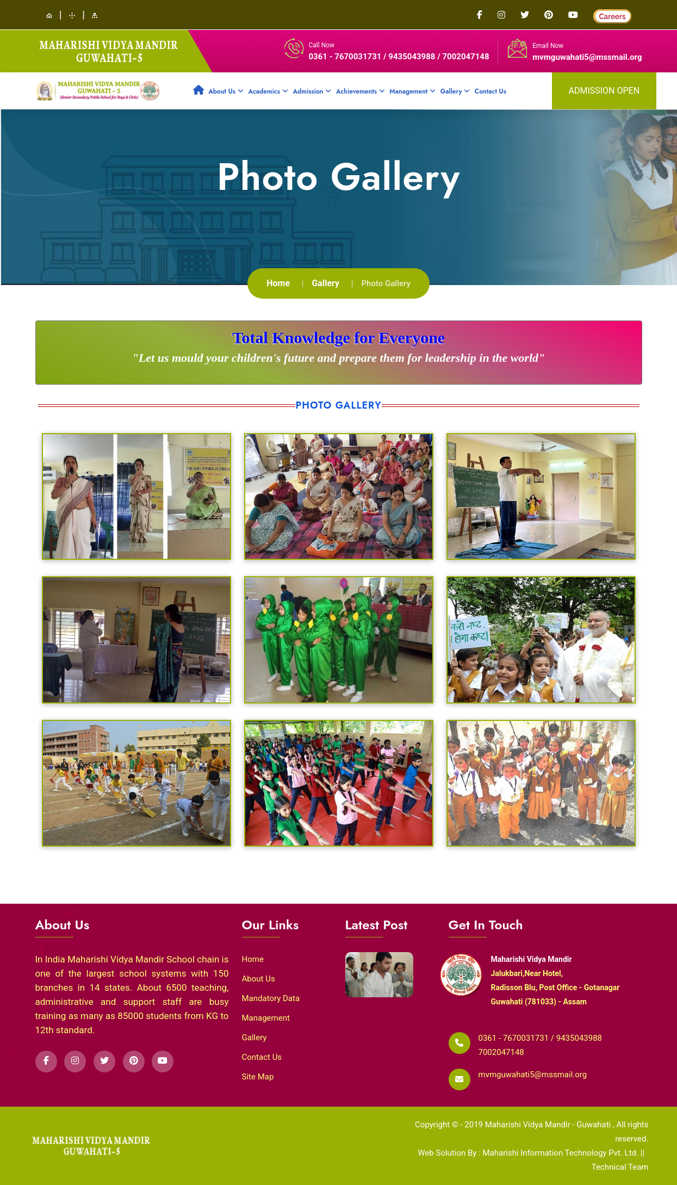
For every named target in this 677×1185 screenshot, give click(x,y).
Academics (268, 91)
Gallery (455, 91)
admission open (604, 90)
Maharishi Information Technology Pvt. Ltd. (561, 1153)
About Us (226, 91)
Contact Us (490, 91)
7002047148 (501, 1052)
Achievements (360, 91)
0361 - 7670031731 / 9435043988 (373, 56)
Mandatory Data (271, 998)
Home (278, 283)
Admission (312, 91)
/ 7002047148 (463, 56)
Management (412, 91)
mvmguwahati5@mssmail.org (587, 57)
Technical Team (620, 1167)
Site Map (258, 1077)
